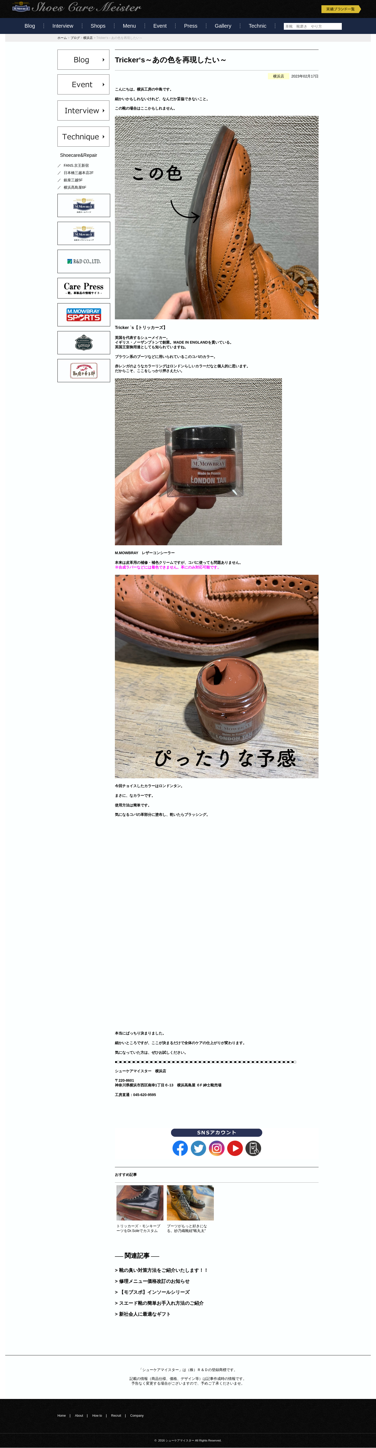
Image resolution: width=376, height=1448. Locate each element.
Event (160, 26)
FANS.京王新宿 (76, 166)
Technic (258, 26)
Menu (129, 26)
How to (97, 1415)
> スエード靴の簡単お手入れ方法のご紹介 (159, 1303)
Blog (30, 26)
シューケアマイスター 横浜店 (140, 1071)
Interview (62, 26)
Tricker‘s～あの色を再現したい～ (171, 60)
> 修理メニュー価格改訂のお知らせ (152, 1281)
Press (190, 26)
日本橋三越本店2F (78, 173)
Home (61, 1415)
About (79, 1415)
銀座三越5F (73, 180)
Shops (98, 26)
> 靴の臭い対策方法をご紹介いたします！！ (161, 1270)
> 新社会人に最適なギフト (143, 1314)
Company (137, 1415)
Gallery (223, 26)
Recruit (116, 1415)
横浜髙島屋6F (75, 188)
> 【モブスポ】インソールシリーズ (152, 1292)
